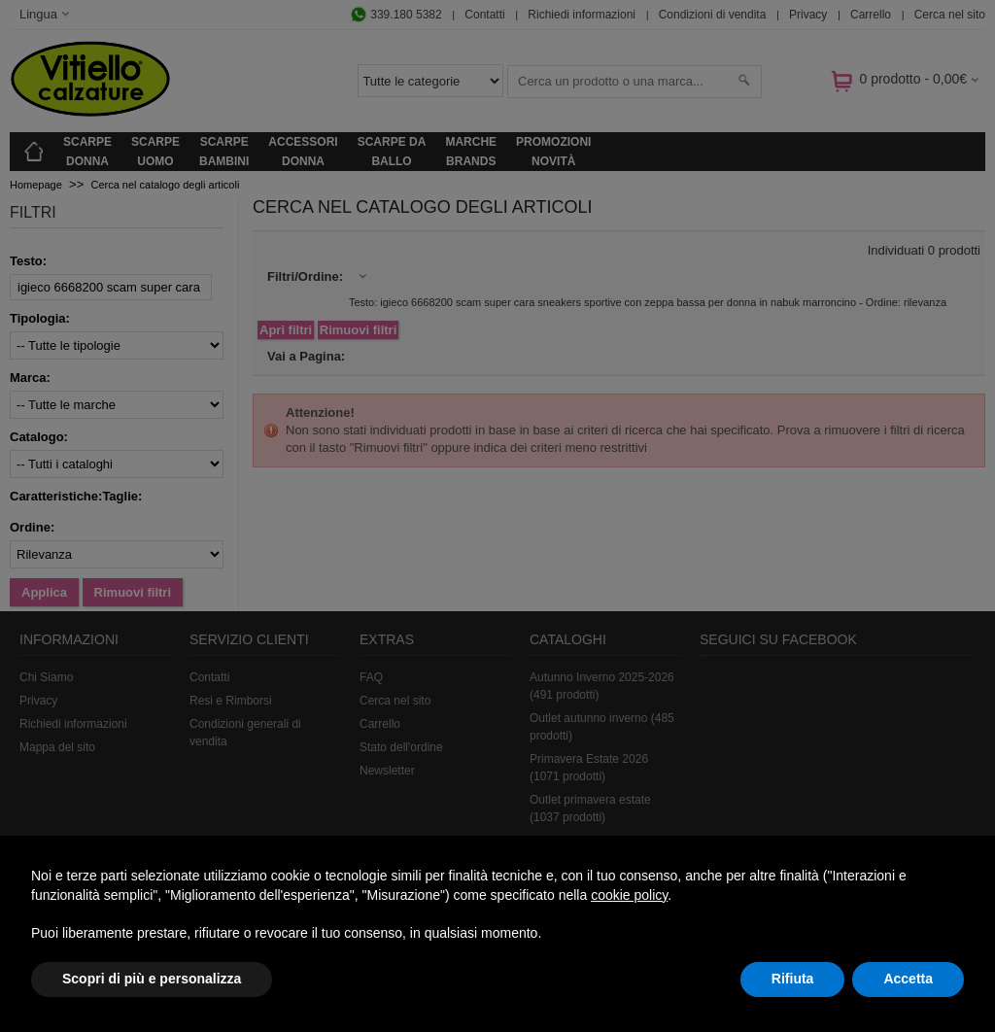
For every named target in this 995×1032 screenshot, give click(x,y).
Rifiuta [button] (793, 978)
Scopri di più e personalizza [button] (151, 978)
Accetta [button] (908, 978)
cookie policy (629, 895)
